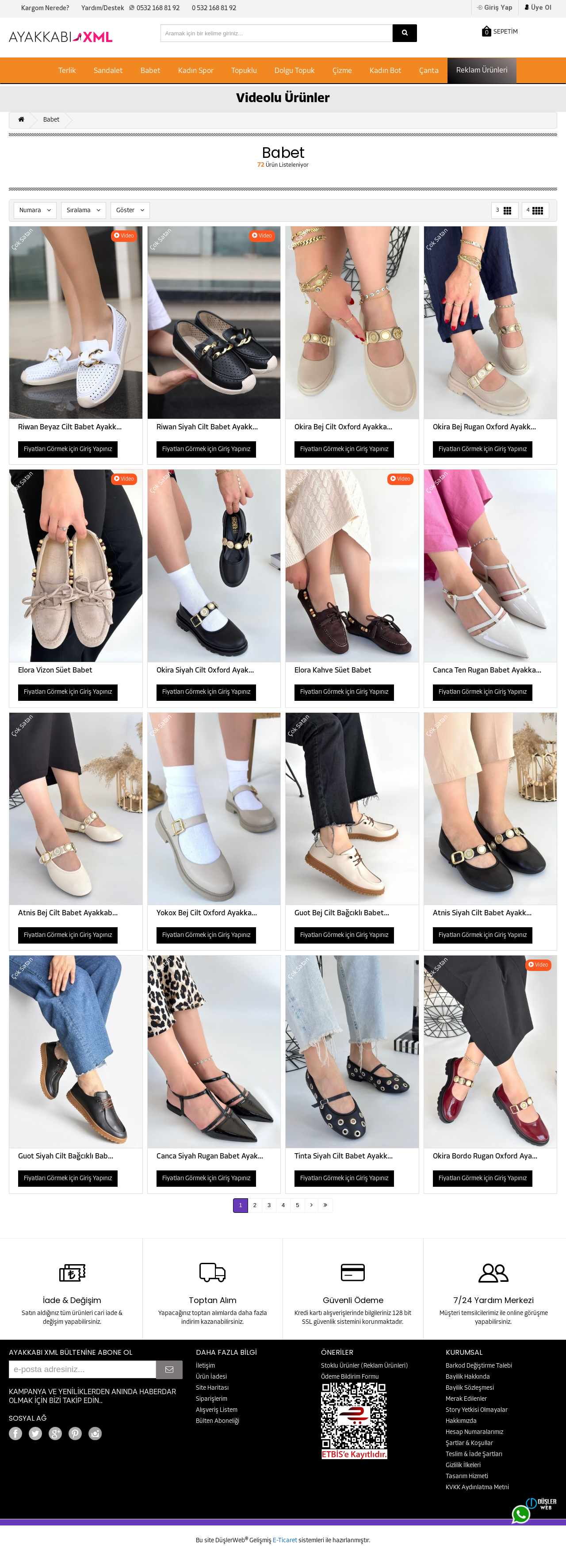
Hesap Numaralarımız (474, 1432)
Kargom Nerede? (45, 8)
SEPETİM (500, 31)
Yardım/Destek (102, 8)
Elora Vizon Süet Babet (55, 670)
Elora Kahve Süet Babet (332, 670)
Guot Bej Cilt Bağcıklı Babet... (341, 913)
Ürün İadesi (211, 1377)
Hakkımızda (461, 1421)
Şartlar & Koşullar (469, 1443)
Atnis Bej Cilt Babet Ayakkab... (68, 913)
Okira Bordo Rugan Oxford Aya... (485, 1156)
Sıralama (83, 210)
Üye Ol (541, 7)
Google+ (119, 1431)
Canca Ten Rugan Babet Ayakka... (487, 670)
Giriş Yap (498, 7)
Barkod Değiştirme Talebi (479, 1366)
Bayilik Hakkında (468, 1377)
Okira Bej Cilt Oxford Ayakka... (343, 427)
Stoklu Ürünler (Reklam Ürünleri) (364, 1366)
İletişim (205, 1366)
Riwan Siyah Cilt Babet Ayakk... (207, 427)
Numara (35, 210)
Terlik (67, 71)
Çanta (429, 71)
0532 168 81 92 (158, 8)
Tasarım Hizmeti (467, 1476)
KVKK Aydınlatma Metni (477, 1487)
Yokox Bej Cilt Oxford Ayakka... (207, 913)
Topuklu (244, 71)
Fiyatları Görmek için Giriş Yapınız (68, 449)
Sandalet (108, 71)
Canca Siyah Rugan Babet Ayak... (210, 1156)
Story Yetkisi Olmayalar (477, 1410)
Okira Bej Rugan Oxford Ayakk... (484, 427)
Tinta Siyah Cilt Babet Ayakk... (343, 1156)
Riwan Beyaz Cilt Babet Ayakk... (70, 427)
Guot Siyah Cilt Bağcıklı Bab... (65, 1156)
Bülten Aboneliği (217, 1421)
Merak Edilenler (466, 1399)
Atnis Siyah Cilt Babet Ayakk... (482, 913)
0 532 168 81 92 (214, 8)
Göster (130, 210)
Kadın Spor (196, 71)
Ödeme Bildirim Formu (350, 1377)
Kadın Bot (386, 71)
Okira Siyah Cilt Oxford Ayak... (205, 670)
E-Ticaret (285, 1540)
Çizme (342, 71)
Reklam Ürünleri (482, 70)
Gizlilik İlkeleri (463, 1465)
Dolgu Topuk (295, 71)
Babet (151, 71)
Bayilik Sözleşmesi (470, 1388)
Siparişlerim (211, 1399)
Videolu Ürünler (283, 98)
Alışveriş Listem (216, 1410)
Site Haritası (212, 1388)
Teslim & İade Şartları (474, 1454)
